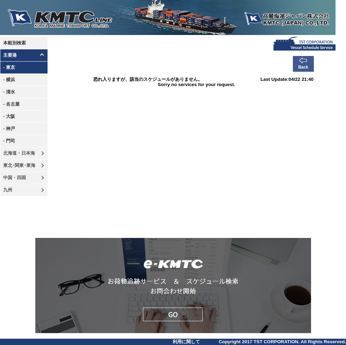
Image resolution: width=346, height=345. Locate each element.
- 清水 (9, 91)
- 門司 (9, 140)
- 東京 (9, 67)
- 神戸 (9, 128)
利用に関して (186, 341)
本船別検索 (14, 42)
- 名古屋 (11, 104)
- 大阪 (9, 116)
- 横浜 (9, 79)
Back (303, 67)
